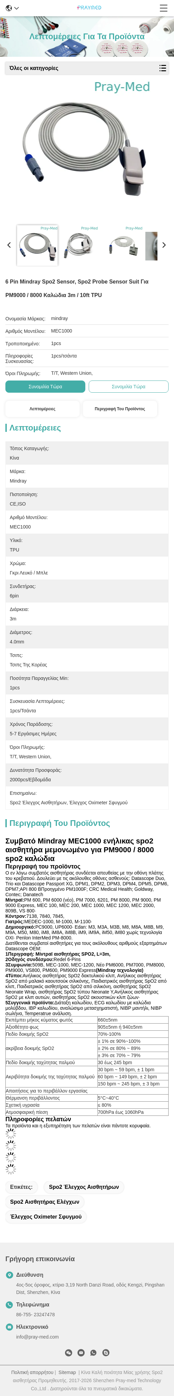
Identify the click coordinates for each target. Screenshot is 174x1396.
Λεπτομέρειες (42, 409)
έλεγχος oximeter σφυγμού (46, 1217)
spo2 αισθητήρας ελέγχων (44, 1202)
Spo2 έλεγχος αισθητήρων (84, 1187)
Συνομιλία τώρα (45, 386)
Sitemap (67, 1372)
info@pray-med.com (37, 1337)
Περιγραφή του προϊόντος (120, 409)
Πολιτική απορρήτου (32, 1372)
